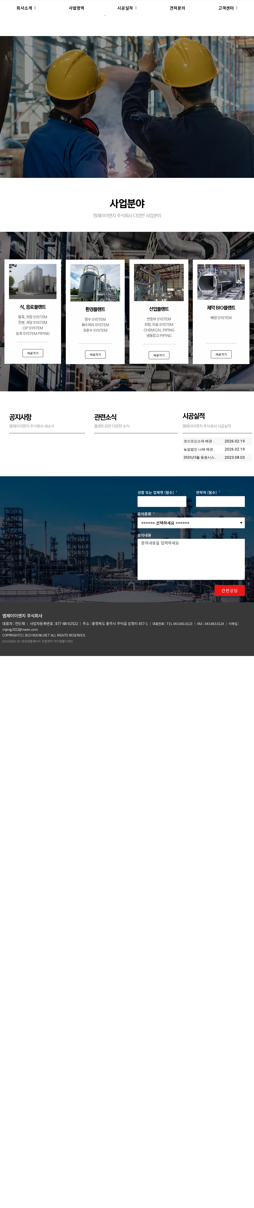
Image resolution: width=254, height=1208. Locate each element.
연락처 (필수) (207, 604)
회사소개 (26, 7)
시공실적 (127, 7)
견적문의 (177, 8)
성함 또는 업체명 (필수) (156, 604)
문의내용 (144, 647)
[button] (220, 356)
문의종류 (145, 625)
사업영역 (76, 8)
